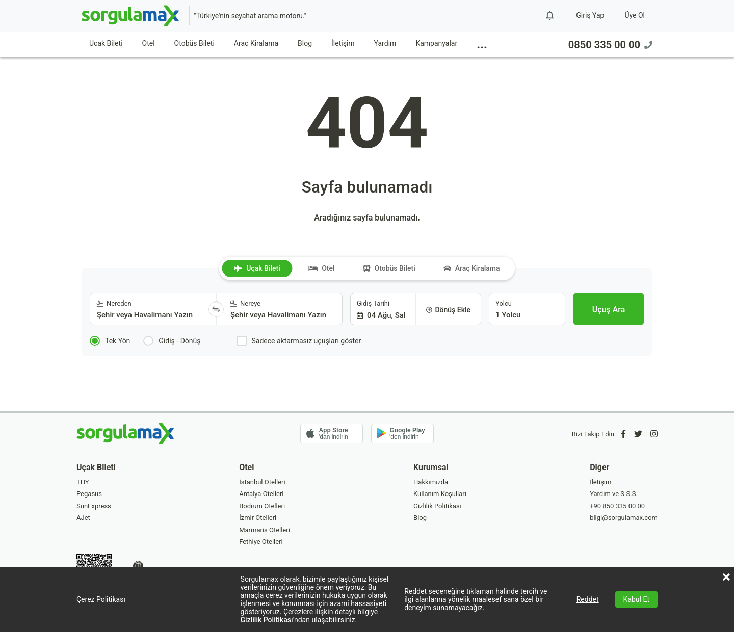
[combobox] (149, 309)
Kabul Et (636, 599)
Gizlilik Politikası (267, 620)
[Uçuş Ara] (608, 309)
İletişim (343, 43)
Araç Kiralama (256, 43)
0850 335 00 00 (610, 45)
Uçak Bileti (106, 43)
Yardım (385, 43)
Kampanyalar (436, 43)
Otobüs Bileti (194, 43)
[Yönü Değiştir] (216, 309)
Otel (148, 43)
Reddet (587, 599)
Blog (305, 43)
